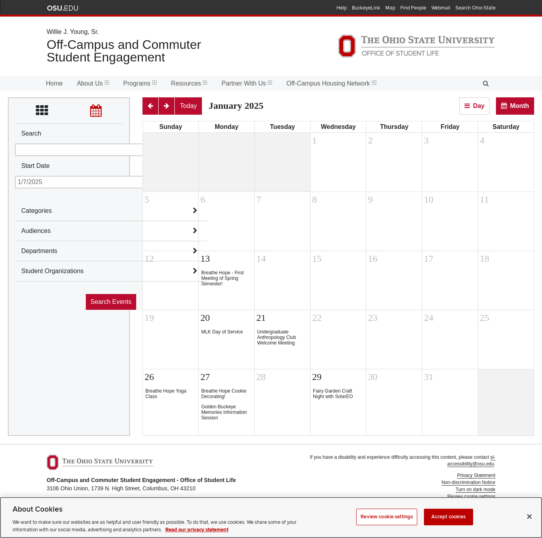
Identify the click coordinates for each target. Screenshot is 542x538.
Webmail (440, 8)
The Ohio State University (62, 8)
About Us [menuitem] (93, 83)
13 (205, 258)
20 (205, 318)
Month (519, 105)
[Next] (166, 106)
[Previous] (150, 106)
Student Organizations (52, 271)
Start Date (35, 165)
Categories (36, 210)
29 (317, 377)
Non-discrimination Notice (469, 482)
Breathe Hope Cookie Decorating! (223, 393)
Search (31, 133)
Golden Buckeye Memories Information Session (224, 412)
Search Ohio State (475, 8)
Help (342, 8)
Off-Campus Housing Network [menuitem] (331, 83)
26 (149, 377)
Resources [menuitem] (189, 83)
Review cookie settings (387, 522)
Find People (413, 8)
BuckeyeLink (366, 8)
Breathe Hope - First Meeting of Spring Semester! (222, 278)
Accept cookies (448, 522)
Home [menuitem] (54, 83)
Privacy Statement (476, 475)
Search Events (111, 301)
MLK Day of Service (222, 332)
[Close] (529, 521)
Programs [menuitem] (140, 83)
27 (205, 377)
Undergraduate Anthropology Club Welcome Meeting (276, 337)
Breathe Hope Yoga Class (165, 393)
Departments (39, 251)
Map (390, 8)
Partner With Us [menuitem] (247, 83)
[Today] (188, 106)
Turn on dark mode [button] (476, 489)
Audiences (36, 230)
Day (479, 105)
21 (261, 318)
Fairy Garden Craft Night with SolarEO (333, 393)
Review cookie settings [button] (471, 496)
